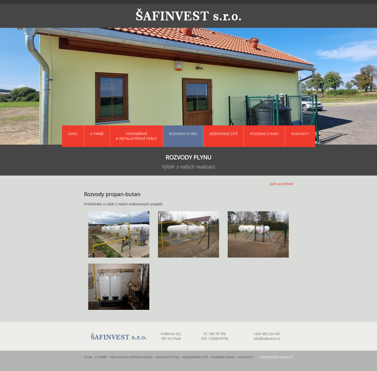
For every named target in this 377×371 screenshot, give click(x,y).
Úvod (73, 133)
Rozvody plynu (183, 133)
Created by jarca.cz (276, 357)
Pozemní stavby (264, 133)
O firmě (97, 133)
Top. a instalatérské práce (131, 357)
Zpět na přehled (281, 184)
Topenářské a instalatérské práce (136, 136)
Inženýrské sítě (223, 133)
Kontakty (300, 133)
